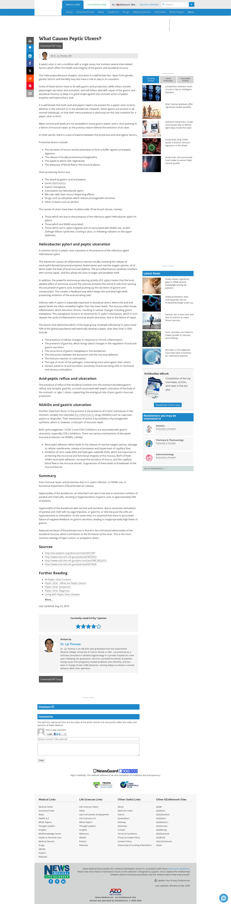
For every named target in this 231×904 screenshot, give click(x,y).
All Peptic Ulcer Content (58, 579)
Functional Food (46, 810)
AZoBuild (160, 837)
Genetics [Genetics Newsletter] (160, 425)
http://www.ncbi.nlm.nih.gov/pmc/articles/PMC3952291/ (76, 560)
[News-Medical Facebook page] (50, 881)
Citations (46, 707)
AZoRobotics (162, 822)
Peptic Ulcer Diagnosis (57, 590)
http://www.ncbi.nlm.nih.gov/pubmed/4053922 (70, 556)
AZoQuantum (162, 833)
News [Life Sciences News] (82, 810)
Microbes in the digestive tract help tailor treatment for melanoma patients (178, 352)
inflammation (58, 183)
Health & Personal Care (50, 837)
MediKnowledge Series (50, 833)
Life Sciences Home (97, 4)
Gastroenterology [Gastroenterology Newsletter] (165, 454)
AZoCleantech (163, 814)
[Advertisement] (88, 690)
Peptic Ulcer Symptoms (58, 586)
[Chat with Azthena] (223, 898)
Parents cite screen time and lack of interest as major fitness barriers (179, 317)
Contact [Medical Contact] (121, 829)
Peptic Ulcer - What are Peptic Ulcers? (65, 583)
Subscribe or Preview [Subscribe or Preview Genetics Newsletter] (166, 428)
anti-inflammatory (84, 415)
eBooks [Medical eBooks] (42, 849)
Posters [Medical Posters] (42, 852)
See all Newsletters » (154, 468)
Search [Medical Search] (121, 814)
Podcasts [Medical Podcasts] (43, 856)
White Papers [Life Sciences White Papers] (85, 822)
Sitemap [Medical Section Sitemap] (122, 822)
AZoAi (159, 845)
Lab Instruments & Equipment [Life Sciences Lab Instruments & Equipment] (94, 814)
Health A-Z (44, 818)
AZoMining (161, 829)
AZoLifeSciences (164, 841)
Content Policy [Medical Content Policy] (125, 841)
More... (184, 11)
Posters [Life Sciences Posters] (82, 841)
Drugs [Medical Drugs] (41, 845)
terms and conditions (178, 868)
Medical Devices (47, 841)
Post (41, 760)
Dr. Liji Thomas (70, 644)
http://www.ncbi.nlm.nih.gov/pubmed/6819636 (70, 564)
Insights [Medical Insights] (42, 829)
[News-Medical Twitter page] (57, 881)
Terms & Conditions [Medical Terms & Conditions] (127, 833)
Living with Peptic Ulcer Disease (62, 594)
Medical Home (73, 4)
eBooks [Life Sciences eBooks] (82, 837)
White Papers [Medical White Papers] (45, 822)
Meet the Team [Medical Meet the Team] (125, 810)
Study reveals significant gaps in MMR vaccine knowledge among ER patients (177, 283)
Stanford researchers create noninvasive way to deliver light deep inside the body (179, 124)
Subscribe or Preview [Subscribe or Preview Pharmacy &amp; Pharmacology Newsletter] (166, 443)
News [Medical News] (41, 814)
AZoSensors (162, 826)
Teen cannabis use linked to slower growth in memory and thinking (179, 335)
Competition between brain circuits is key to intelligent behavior (178, 89)
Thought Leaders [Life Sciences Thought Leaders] (87, 826)
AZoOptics (161, 818)
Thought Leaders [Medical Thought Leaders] (47, 826)
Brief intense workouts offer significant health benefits (179, 105)
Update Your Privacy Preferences (172, 880)
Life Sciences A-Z (87, 818)
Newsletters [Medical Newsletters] (123, 818)
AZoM (159, 806)
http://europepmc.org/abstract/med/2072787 (70, 553)
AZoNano (160, 810)
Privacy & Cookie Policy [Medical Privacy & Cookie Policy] (129, 837)
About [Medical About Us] (121, 806)
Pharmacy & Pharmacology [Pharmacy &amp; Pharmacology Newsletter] (170, 440)
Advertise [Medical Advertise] (122, 826)
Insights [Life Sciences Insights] (83, 829)
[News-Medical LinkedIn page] (63, 881)
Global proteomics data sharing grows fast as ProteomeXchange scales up (179, 299)
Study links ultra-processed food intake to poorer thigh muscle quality (178, 160)
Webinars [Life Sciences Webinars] (84, 833)
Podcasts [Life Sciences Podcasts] (83, 845)
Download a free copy (168, 404)
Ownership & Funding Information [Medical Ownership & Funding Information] (135, 845)
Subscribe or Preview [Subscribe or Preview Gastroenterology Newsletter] (166, 457)
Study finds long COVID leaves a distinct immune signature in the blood (177, 142)
